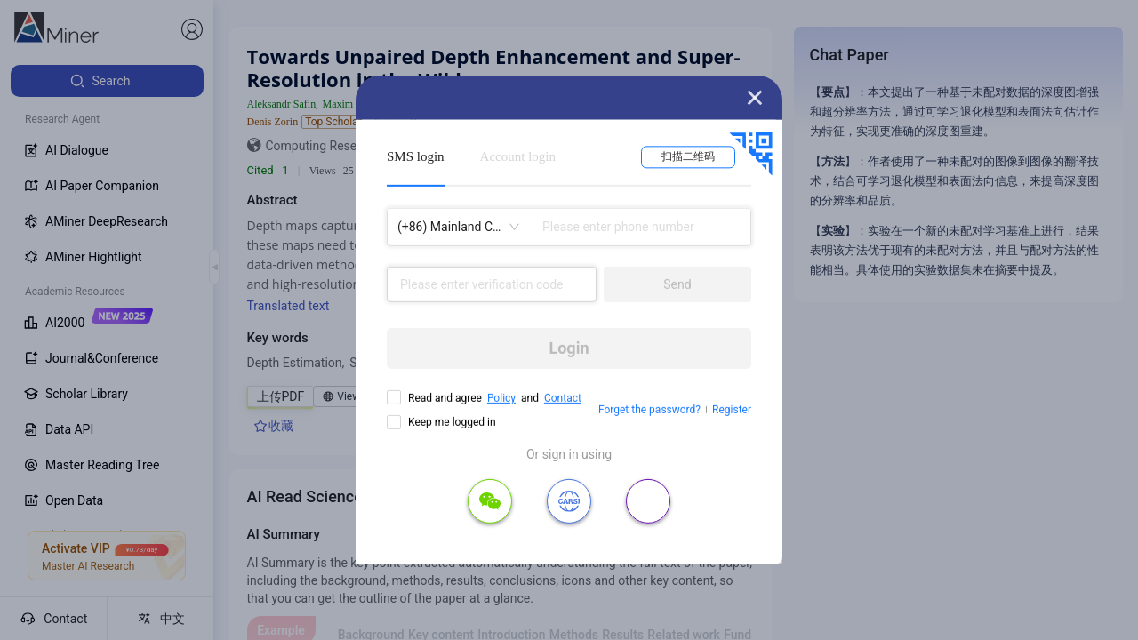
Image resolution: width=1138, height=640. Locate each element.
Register (731, 410)
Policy (501, 398)
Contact (562, 398)
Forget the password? (649, 410)
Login (569, 348)
